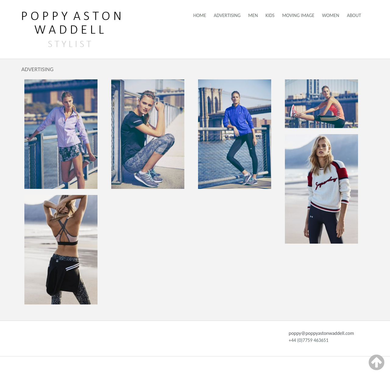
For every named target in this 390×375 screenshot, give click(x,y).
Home (199, 15)
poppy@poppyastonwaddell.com (321, 333)
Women (330, 15)
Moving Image (298, 15)
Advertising (227, 15)
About (354, 15)
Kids (270, 15)
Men (253, 15)
